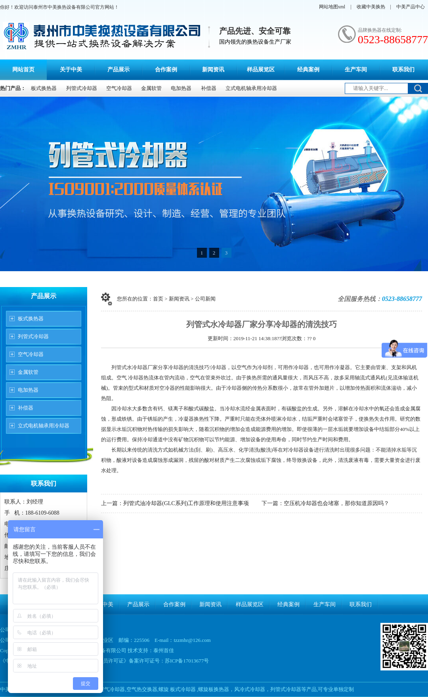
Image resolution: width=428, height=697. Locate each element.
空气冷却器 (119, 88)
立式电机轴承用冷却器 (251, 88)
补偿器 (208, 88)
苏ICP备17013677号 (187, 661)
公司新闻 (205, 299)
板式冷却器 (183, 689)
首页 (158, 299)
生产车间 (356, 70)
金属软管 (151, 88)
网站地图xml (332, 7)
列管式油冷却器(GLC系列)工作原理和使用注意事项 (186, 503)
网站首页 (23, 70)
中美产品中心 (410, 7)
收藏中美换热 (371, 7)
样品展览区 (261, 70)
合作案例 (166, 70)
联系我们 (403, 70)
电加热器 (181, 88)
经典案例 (308, 70)
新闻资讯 (213, 70)
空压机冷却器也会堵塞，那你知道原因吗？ (336, 503)
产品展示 (118, 70)
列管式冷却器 (81, 88)
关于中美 (71, 70)
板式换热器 (44, 88)
